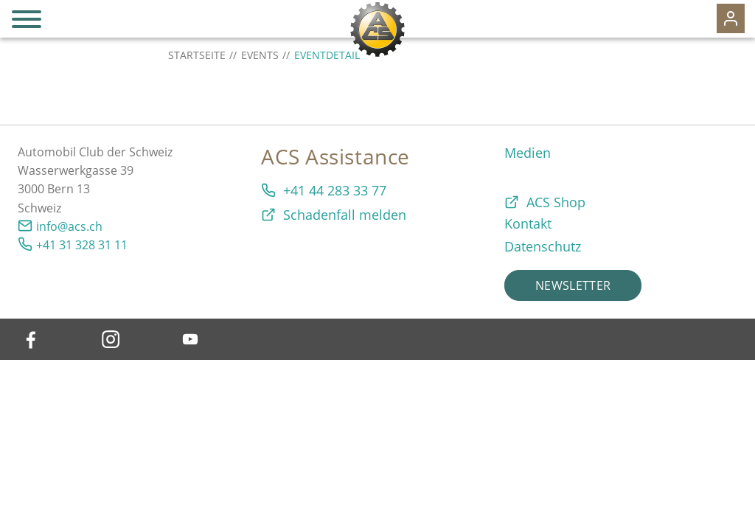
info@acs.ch (69, 226)
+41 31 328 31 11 (82, 245)
